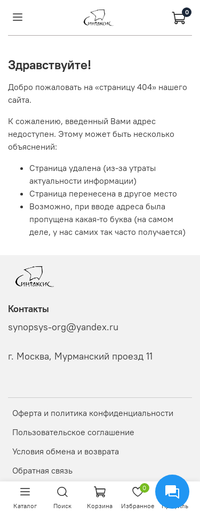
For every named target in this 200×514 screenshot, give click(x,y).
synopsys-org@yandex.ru (63, 327)
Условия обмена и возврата (65, 451)
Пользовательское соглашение (73, 432)
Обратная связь (42, 470)
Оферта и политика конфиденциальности (92, 412)
